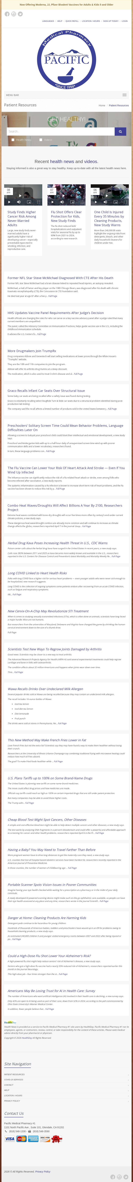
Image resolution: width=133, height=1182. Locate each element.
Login (125, 21)
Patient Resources (14, 1074)
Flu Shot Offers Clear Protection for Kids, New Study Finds (66, 216)
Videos (45, 139)
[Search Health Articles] (61, 131)
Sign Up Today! (110, 21)
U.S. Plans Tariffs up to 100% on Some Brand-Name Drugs (50, 778)
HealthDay (27, 1037)
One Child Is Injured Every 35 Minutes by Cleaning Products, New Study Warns (109, 218)
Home (102, 105)
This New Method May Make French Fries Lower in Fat (47, 740)
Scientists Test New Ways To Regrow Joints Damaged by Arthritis (54, 649)
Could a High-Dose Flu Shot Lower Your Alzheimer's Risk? (49, 956)
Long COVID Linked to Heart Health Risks (37, 573)
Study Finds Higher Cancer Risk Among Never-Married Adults (22, 218)
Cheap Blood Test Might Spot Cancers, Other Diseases (47, 820)
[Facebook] (112, 1177)
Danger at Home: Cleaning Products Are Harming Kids (47, 918)
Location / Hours (91, 21)
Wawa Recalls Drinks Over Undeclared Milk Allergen (45, 689)
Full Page (52, 296)
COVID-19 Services (13, 1080)
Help (59, 21)
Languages (48, 21)
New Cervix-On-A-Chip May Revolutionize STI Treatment (48, 611)
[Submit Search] (120, 131)
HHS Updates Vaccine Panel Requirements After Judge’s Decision (56, 313)
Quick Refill (72, 21)
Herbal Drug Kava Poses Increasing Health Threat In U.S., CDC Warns (57, 543)
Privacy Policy (12, 1101)
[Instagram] (119, 1177)
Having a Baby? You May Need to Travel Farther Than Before (51, 850)
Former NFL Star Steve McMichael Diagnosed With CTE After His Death (60, 278)
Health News (21, 139)
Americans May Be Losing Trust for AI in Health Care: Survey (51, 991)
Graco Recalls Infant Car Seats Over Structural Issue (46, 391)
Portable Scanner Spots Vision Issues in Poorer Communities (52, 885)
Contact (8, 1085)
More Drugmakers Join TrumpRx (32, 351)
